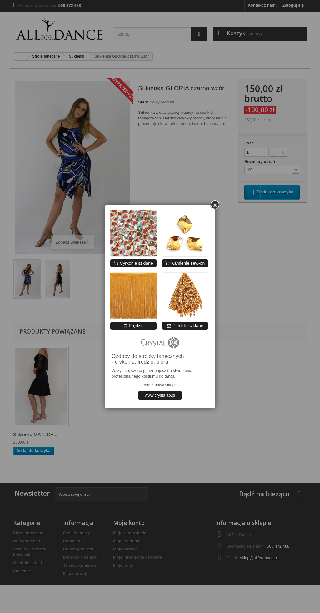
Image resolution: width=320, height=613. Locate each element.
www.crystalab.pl (160, 395)
